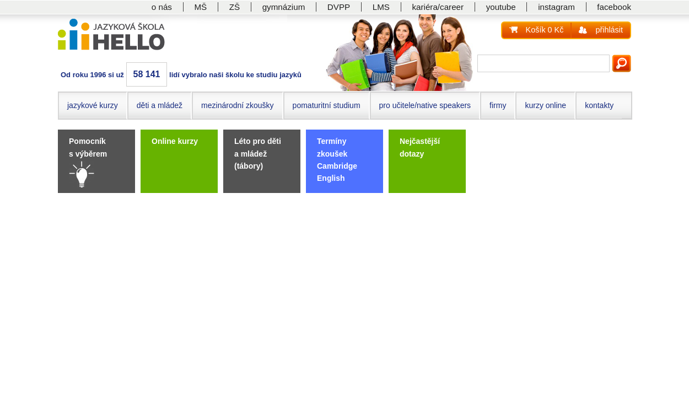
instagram (556, 7)
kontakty (599, 105)
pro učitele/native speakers (425, 105)
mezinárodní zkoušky (237, 105)
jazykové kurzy (92, 105)
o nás (162, 7)
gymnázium (283, 7)
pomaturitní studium (326, 105)
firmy (497, 105)
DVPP (338, 7)
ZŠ (234, 7)
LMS (381, 7)
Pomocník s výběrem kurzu (88, 153)
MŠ (200, 7)
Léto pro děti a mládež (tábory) (257, 153)
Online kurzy (175, 141)
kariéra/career (438, 7)
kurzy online (545, 105)
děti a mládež (159, 105)
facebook (614, 7)
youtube (501, 7)
